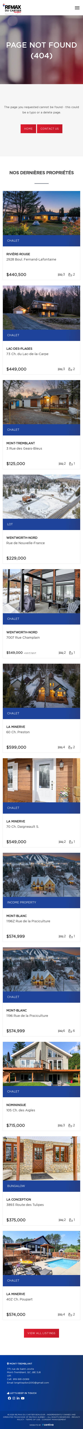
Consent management (54, 1420)
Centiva (48, 1425)
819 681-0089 (21, 1379)
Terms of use (33, 1420)
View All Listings (41, 1333)
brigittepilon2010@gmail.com (31, 1383)
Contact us (50, 129)
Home (28, 129)
